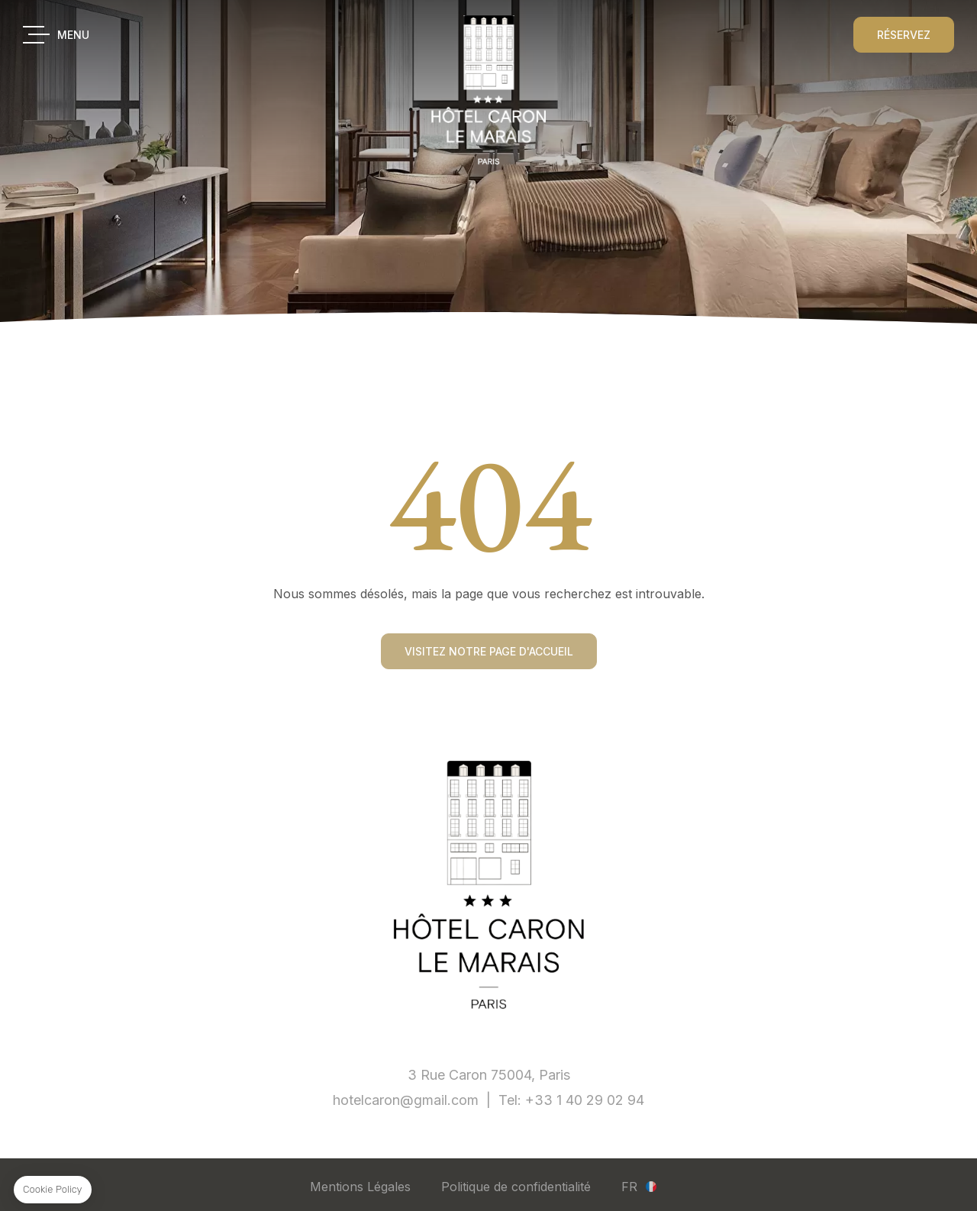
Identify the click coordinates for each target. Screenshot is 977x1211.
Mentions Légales (360, 1186)
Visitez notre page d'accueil (489, 652)
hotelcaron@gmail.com (406, 1100)
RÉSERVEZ (903, 34)
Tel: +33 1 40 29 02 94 (571, 1100)
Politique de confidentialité (516, 1186)
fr (629, 1186)
